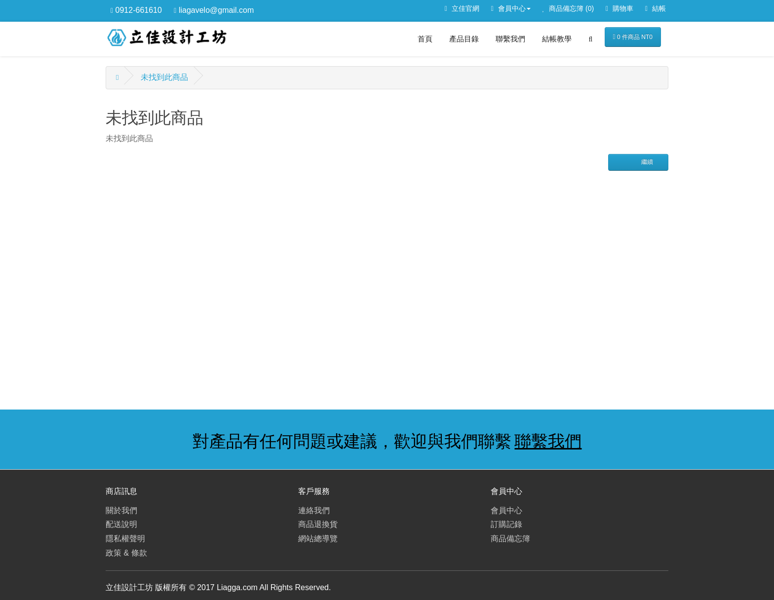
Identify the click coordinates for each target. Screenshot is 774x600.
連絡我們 (314, 510)
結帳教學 (557, 39)
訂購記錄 (506, 524)
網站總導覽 (318, 538)
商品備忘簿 (510, 538)
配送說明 (121, 524)
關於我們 (121, 510)
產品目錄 (464, 39)
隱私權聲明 (125, 538)
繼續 (645, 161)
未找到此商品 (164, 77)
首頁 (425, 39)
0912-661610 (136, 10)
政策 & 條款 (126, 553)
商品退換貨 (318, 524)
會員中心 (506, 510)
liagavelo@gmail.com (214, 10)
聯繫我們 (510, 39)
